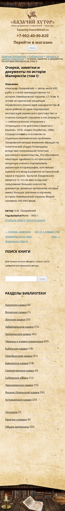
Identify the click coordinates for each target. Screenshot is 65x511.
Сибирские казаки (16, 377)
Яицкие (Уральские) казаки (22, 392)
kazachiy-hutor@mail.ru (33, 29)
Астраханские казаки (18, 399)
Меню (32, 48)
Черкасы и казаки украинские (24, 341)
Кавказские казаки (17, 363)
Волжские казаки (16, 312)
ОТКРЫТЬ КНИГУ (15, 220)
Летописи (11, 412)
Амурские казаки (16, 305)
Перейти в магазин (33, 42)
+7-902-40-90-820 (33, 35)
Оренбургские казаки (18, 356)
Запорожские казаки (18, 334)
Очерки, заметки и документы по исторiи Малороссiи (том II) (18, 236)
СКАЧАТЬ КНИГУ (35, 220)
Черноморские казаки (19, 385)
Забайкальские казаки (19, 326)
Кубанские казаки (16, 348)
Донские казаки (15, 319)
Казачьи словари (16, 419)
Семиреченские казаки (19, 370)
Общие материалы (17, 426)
